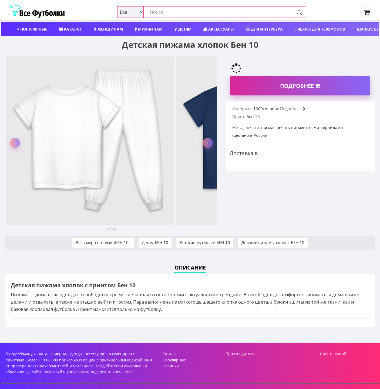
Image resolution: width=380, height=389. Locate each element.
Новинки (171, 365)
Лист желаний (333, 353)
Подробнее (300, 85)
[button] (15, 143)
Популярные (32, 29)
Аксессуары (218, 29)
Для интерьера (264, 29)
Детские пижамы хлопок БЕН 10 (272, 242)
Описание (190, 267)
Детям (182, 29)
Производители (240, 353)
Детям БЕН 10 (155, 242)
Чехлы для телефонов (320, 29)
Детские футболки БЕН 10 (205, 242)
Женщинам (108, 29)
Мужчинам (149, 29)
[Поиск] (299, 12)
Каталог (70, 29)
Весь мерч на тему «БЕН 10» (103, 242)
